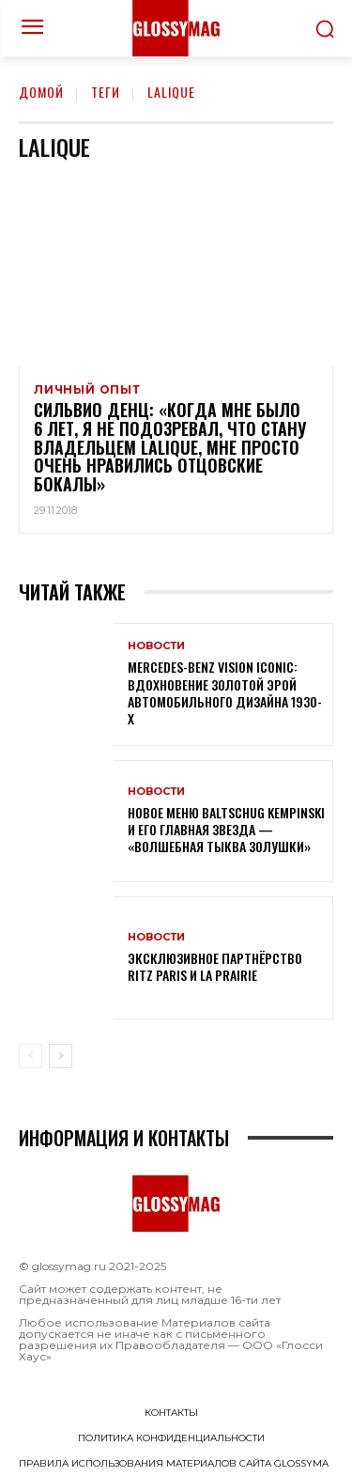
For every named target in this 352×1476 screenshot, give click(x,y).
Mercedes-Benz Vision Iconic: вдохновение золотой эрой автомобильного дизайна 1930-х (225, 692)
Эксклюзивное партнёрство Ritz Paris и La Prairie (215, 966)
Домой (41, 91)
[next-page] (60, 1056)
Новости (156, 646)
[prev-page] (30, 1056)
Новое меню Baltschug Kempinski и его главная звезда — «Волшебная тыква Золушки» (226, 829)
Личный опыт (87, 390)
